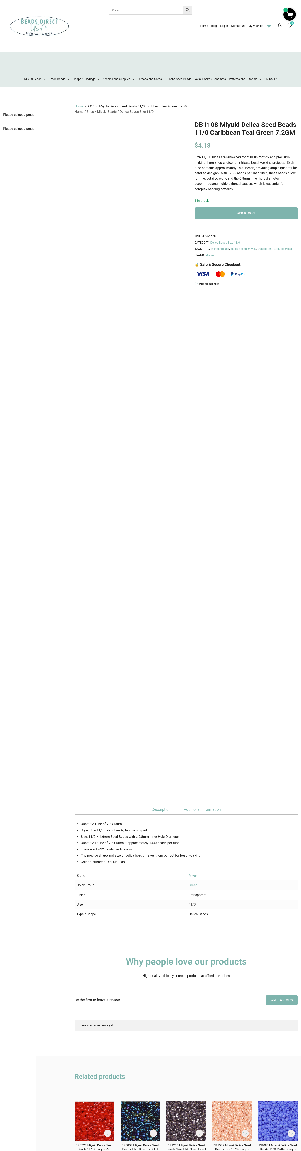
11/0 (206, 248)
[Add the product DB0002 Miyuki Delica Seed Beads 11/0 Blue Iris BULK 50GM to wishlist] (153, 1133)
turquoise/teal (283, 248)
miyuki (252, 248)
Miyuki (210, 255)
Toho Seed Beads (180, 79)
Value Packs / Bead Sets (210, 79)
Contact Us (238, 26)
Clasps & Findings (83, 79)
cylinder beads (219, 248)
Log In (224, 26)
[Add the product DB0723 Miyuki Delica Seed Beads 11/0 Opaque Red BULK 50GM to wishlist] (107, 1133)
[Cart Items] (269, 26)
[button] (289, 14)
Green (193, 885)
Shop (90, 112)
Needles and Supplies (116, 79)
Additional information (202, 809)
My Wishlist (255, 26)
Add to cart (246, 213)
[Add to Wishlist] (246, 283)
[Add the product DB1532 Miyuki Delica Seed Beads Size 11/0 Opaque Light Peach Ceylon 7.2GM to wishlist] (245, 1133)
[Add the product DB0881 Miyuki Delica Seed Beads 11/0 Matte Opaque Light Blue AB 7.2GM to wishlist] (291, 1133)
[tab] (161, 810)
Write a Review (282, 1000)
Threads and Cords (149, 79)
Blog (214, 26)
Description (161, 809)
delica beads (239, 248)
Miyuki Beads (32, 79)
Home (204, 26)
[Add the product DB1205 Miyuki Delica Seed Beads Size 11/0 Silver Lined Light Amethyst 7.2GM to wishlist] (199, 1133)
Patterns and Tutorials (243, 79)
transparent (265, 248)
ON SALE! (270, 79)
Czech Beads (56, 79)
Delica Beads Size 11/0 (137, 112)
